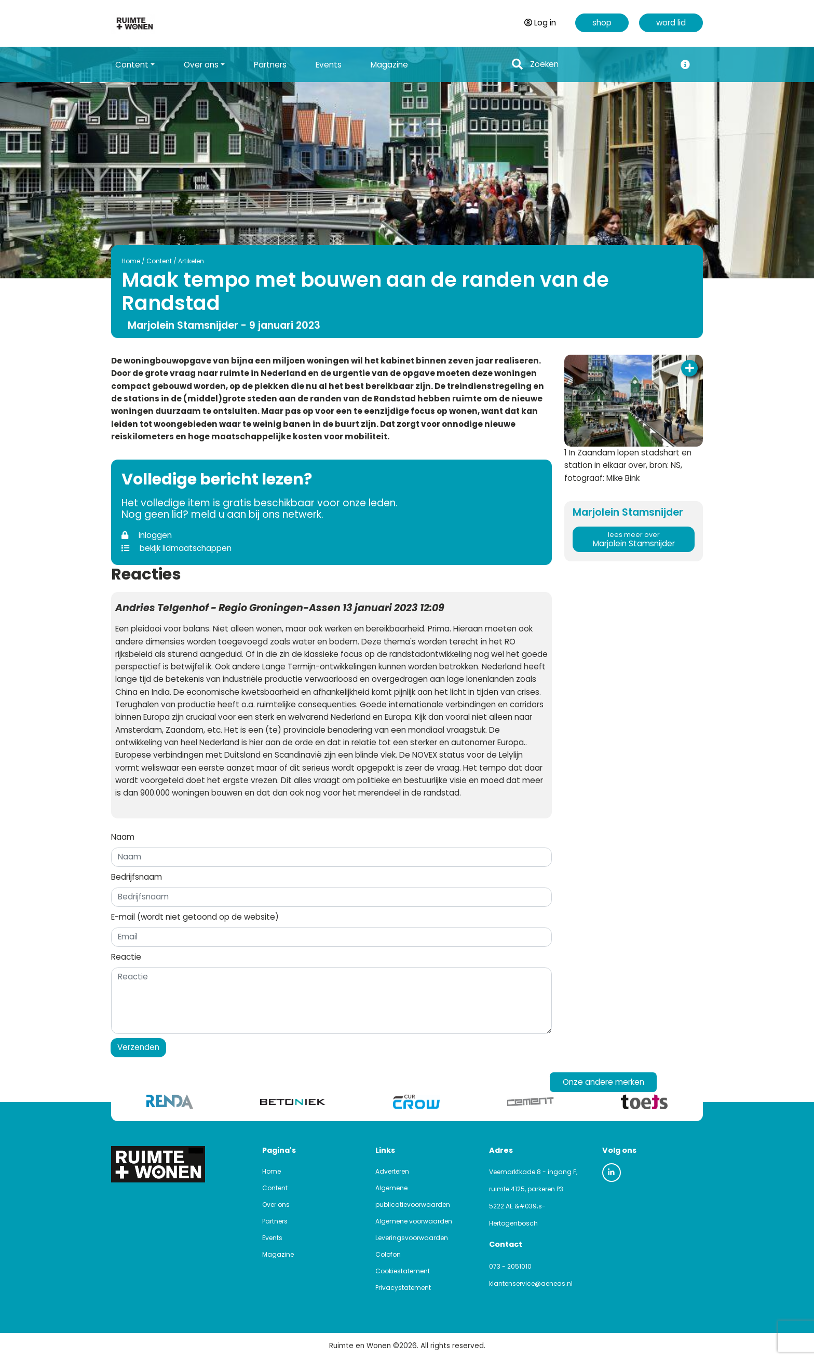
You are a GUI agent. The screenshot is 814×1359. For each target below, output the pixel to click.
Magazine (389, 64)
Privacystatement (403, 1287)
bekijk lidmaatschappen (176, 548)
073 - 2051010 (510, 1266)
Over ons (276, 1204)
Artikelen (191, 261)
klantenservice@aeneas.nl (531, 1283)
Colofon (388, 1254)
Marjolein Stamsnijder (633, 539)
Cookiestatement (402, 1271)
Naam (122, 836)
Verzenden (138, 1047)
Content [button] (131, 64)
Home (130, 261)
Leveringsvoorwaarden (411, 1237)
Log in (540, 22)
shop (602, 22)
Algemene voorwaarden (413, 1221)
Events (329, 64)
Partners (270, 64)
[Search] (599, 64)
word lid (671, 22)
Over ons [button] (201, 64)
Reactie (126, 956)
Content (159, 261)
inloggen (146, 535)
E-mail (195, 916)
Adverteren (392, 1171)
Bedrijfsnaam (136, 876)
